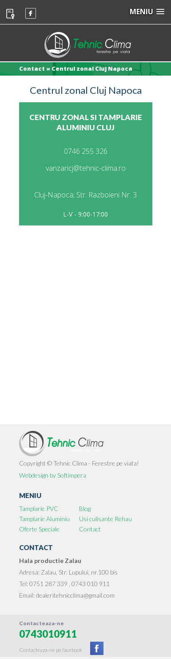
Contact (90, 529)
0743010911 (48, 634)
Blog (85, 508)
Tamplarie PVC (38, 508)
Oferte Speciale (39, 529)
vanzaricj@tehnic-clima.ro (86, 168)
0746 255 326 (85, 151)
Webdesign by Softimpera (52, 475)
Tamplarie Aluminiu (44, 518)
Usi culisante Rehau (105, 518)
